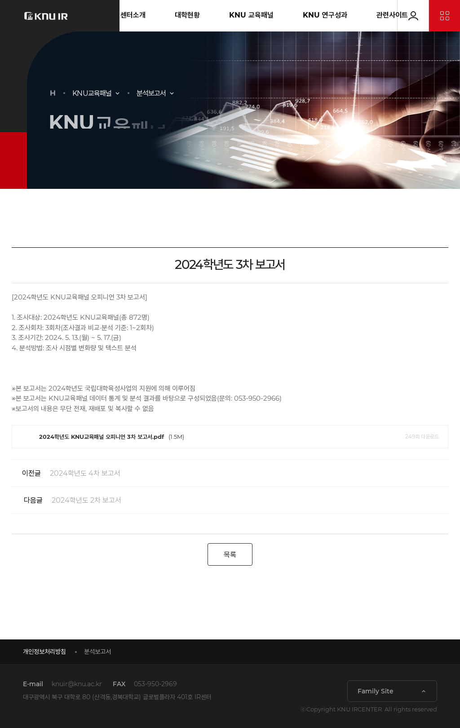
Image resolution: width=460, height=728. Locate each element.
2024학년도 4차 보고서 (66, 473)
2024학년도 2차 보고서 (66, 500)
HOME (53, 93)
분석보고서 (151, 93)
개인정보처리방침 (44, 652)
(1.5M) (230, 436)
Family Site (376, 691)
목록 (230, 554)
